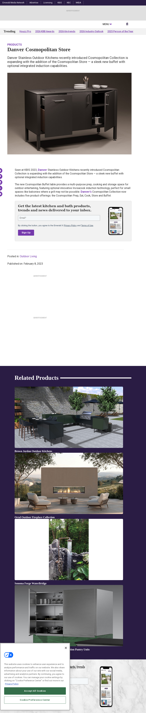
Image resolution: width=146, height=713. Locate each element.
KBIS (60, 3)
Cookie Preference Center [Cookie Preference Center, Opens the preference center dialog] (35, 708)
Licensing (47, 3)
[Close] (66, 656)
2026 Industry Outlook (91, 63)
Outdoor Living (28, 288)
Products (14, 77)
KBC (69, 3)
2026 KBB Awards (44, 63)
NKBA (78, 3)
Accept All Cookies (35, 699)
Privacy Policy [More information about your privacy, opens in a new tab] (11, 692)
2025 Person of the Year (120, 63)
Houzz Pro (25, 63)
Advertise (33, 3)
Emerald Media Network (13, 3)
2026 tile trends (67, 63)
